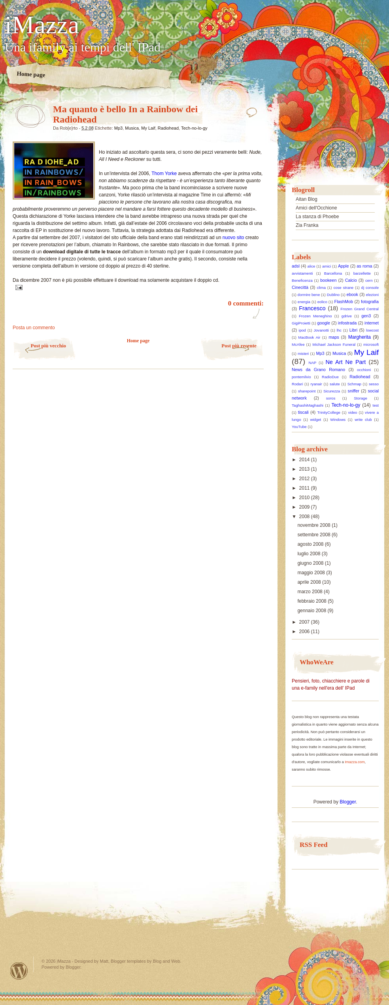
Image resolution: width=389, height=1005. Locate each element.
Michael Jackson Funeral (333, 344)
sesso (374, 384)
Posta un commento (34, 327)
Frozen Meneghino (315, 316)
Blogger (348, 802)
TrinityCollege (328, 412)
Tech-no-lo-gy (194, 128)
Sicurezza (331, 391)
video (352, 412)
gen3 (366, 315)
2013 (305, 469)
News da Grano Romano (318, 369)
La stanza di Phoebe (317, 216)
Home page (31, 74)
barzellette (362, 273)
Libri (353, 330)
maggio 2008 (311, 572)
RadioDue (330, 377)
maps (334, 337)
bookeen (328, 280)
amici (326, 266)
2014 (305, 459)
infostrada (347, 323)
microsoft (371, 344)
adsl (296, 266)
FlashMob (343, 301)
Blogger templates (128, 961)
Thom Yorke (164, 173)
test (376, 405)
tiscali (303, 412)
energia (304, 302)
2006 (305, 631)
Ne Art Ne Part (345, 362)
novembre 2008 (314, 525)
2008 (305, 516)
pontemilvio (301, 377)
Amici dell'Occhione (316, 208)
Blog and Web (166, 961)
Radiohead (168, 128)
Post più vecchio (48, 346)
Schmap (354, 384)
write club (363, 419)
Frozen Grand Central (359, 309)
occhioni (364, 370)
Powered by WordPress (19, 970)
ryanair (316, 384)
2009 (305, 507)
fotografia (370, 301)
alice (311, 266)
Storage (360, 398)
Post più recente (239, 346)
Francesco (312, 308)
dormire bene (309, 294)
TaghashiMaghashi (307, 405)
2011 (305, 488)
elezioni (372, 294)
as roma (364, 266)
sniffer (353, 390)
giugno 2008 (311, 563)
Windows (338, 419)
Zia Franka (307, 225)
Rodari (297, 384)
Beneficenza (302, 280)
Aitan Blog (306, 199)
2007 (305, 622)
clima (321, 287)
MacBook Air (309, 337)
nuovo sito (234, 237)
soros (330, 398)
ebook (352, 294)
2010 (305, 497)
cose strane (343, 287)
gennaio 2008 (312, 610)
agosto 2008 (311, 544)
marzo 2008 (310, 591)
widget (315, 419)
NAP (313, 362)
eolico (322, 302)
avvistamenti (302, 273)
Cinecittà (300, 287)
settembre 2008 (314, 534)
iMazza (42, 25)
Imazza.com (354, 762)
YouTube (299, 426)
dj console (370, 287)
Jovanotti (321, 330)
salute (335, 384)
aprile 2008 (309, 582)
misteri (303, 353)
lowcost (372, 330)
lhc (339, 330)
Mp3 (118, 128)
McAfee (298, 344)
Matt (104, 961)
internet (371, 323)
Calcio (351, 280)
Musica (132, 128)
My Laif (148, 128)
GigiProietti (301, 323)
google (323, 323)
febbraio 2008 (312, 601)
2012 (305, 478)
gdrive (347, 316)
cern (369, 280)
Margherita (359, 337)
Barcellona (333, 273)
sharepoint (307, 391)
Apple (343, 266)
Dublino (333, 294)
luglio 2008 (309, 553)
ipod (302, 330)
